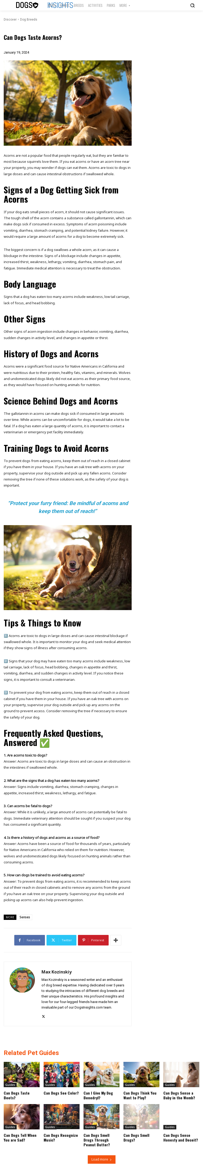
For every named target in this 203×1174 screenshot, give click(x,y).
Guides (10, 1085)
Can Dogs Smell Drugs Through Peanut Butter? (96, 1139)
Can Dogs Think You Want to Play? (139, 1095)
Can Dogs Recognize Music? (60, 1137)
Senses (25, 917)
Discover (10, 19)
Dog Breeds (28, 19)
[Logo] (27, 5)
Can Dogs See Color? (61, 1093)
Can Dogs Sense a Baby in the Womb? (179, 1095)
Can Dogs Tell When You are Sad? (20, 1137)
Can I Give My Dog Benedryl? (98, 1095)
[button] (192, 5)
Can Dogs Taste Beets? (16, 1095)
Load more (101, 1159)
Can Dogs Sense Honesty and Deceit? (180, 1137)
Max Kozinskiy (56, 972)
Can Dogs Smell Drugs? (136, 1137)
